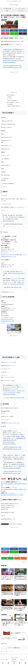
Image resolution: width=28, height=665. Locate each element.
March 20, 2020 (16, 473)
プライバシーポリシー (5, 659)
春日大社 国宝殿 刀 (11, 95)
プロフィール (22, 659)
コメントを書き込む (14, 647)
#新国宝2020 (21, 466)
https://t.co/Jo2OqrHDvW (8, 442)
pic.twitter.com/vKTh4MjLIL (14, 468)
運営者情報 (14, 659)
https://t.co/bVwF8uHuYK (8, 220)
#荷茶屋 (4, 431)
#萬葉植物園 (19, 438)
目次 (12, 92)
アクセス (10, 98)
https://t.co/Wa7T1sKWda (8, 60)
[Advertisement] (14, 81)
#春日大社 (16, 60)
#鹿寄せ (9, 436)
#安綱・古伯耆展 (16, 436)
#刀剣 (20, 60)
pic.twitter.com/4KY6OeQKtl (9, 394)
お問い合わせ (14, 661)
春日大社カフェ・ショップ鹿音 (9, 362)
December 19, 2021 (17, 67)
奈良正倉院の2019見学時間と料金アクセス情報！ (12, 494)
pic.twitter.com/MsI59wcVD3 (9, 62)
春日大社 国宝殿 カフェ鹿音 (12, 102)
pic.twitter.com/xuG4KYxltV (17, 284)
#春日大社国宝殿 (8, 49)
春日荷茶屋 (10, 104)
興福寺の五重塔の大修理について (15, 106)
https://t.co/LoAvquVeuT (18, 273)
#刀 (23, 60)
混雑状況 (10, 96)
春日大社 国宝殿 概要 (12, 100)
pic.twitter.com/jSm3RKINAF (9, 443)
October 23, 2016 (17, 287)
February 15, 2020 (17, 449)
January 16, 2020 (20, 397)
